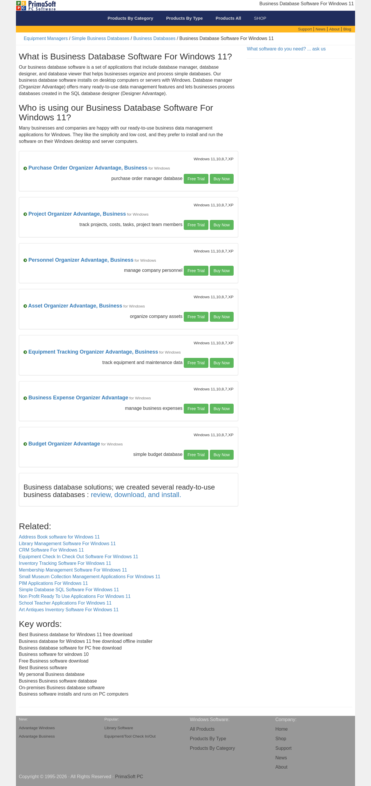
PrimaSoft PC (129, 776)
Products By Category (212, 748)
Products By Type (208, 738)
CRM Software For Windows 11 (51, 549)
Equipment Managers (46, 38)
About (281, 767)
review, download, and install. (136, 494)
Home (281, 729)
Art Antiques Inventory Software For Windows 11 (69, 609)
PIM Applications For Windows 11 (53, 583)
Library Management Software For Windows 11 (67, 543)
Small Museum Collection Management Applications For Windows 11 (89, 576)
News (281, 757)
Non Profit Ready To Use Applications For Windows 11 (75, 596)
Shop (280, 738)
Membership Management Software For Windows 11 (73, 569)
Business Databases (154, 38)
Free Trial (196, 179)
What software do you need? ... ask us (286, 48)
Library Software (118, 728)
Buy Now (222, 179)
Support (283, 748)
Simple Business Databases (100, 38)
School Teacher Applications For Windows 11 (65, 603)
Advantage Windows (37, 728)
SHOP (260, 18)
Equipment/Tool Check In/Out (130, 736)
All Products (202, 729)
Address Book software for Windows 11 (59, 536)
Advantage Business (37, 736)
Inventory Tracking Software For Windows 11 (65, 563)
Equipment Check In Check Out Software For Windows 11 (78, 556)
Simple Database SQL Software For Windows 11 (69, 589)
